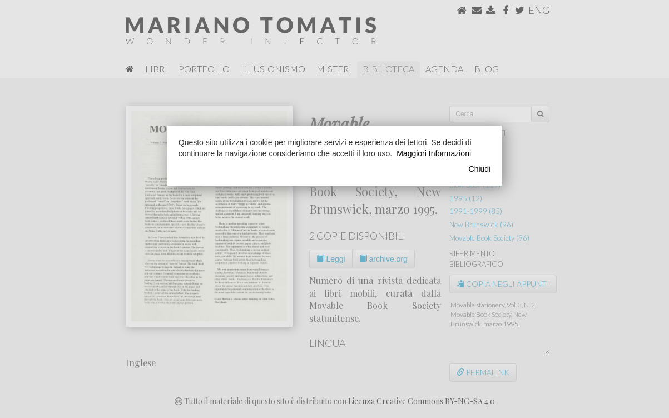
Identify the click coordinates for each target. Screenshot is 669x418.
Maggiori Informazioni (434, 153)
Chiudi (480, 169)
